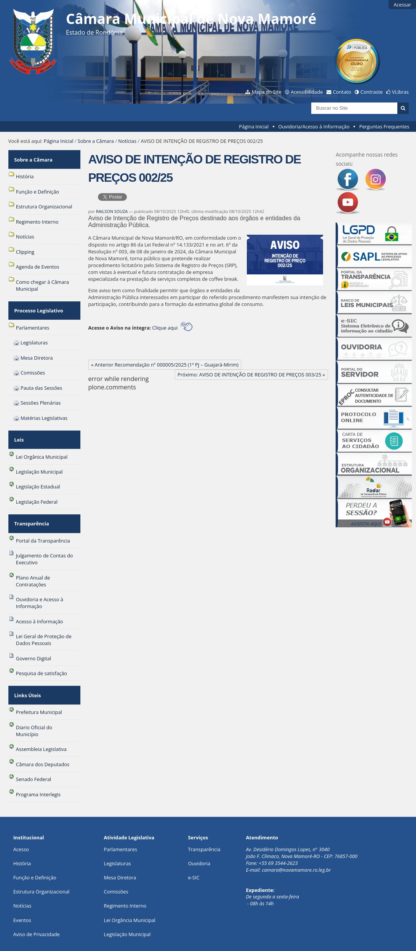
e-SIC (194, 853)
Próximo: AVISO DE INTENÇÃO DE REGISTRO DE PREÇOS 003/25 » (251, 374)
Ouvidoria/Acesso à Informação (314, 126)
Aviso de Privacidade (36, 909)
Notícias (127, 141)
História (22, 839)
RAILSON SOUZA (112, 211)
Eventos (22, 895)
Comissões (116, 867)
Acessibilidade (307, 91)
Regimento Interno (125, 881)
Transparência (30, 506)
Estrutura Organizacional (41, 867)
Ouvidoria (199, 839)
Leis (18, 427)
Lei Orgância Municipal (129, 895)
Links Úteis (26, 673)
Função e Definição (34, 853)
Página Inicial (254, 126)
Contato (342, 91)
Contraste (371, 91)
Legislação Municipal (127, 909)
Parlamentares (120, 824)
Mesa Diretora (120, 853)
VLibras (400, 91)
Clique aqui (172, 327)
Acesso (21, 824)
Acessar (402, 4)
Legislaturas (117, 839)
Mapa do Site (267, 91)
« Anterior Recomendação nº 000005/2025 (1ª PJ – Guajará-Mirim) (164, 364)
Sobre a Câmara (96, 141)
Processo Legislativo (37, 303)
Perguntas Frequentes (384, 126)
